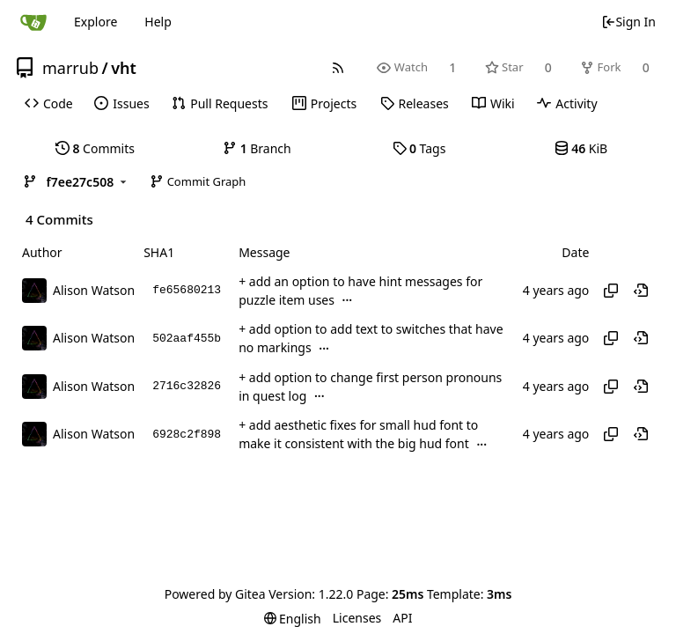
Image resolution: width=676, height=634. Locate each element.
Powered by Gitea (215, 594)
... (347, 299)
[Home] (33, 22)
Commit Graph (198, 181)
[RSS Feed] (338, 67)
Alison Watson (94, 290)
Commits (95, 148)
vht (123, 68)
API (402, 617)
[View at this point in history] (641, 290)
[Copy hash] (611, 290)
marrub (70, 68)
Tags (419, 148)
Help (158, 21)
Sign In (628, 21)
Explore (95, 21)
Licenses (357, 617)
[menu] (292, 618)
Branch (257, 148)
